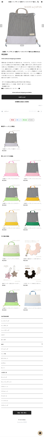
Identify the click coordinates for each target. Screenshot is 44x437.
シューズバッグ (5, 330)
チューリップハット (6, 382)
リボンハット (4, 386)
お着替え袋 (4, 372)
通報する (40, 105)
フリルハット (4, 391)
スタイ (3, 335)
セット (3, 368)
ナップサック (4, 325)
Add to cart (22, 97)
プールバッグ (4, 349)
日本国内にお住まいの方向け (22, 101)
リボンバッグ (4, 405)
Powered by (22, 422)
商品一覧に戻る (22, 413)
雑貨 (2, 344)
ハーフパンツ (4, 400)
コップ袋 (3, 353)
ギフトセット (4, 358)
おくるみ (3, 339)
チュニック (4, 377)
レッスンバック (5, 321)
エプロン (3, 363)
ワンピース (4, 396)
